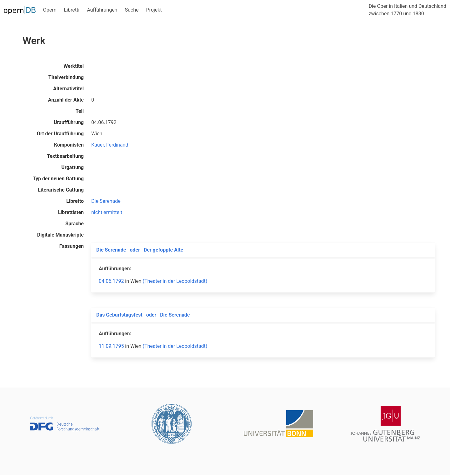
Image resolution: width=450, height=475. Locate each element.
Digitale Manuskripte (60, 235)
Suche (131, 10)
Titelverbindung (66, 77)
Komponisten (69, 145)
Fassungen (71, 246)
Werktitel (73, 66)
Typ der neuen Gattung (58, 179)
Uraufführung (69, 122)
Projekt (154, 10)
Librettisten (71, 212)
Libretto (75, 201)
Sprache (74, 224)
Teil (80, 111)
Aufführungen (102, 10)
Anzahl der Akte (66, 100)
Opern (50, 10)
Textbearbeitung (65, 156)
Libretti (72, 10)
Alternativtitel (68, 89)
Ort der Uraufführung (60, 134)
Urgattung (72, 167)
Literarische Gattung (61, 190)
